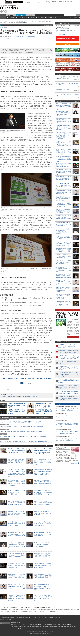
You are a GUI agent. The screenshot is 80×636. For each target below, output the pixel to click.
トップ (3, 16)
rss (6, 11)
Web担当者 (48, 1)
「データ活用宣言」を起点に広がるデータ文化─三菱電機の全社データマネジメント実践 (43, 411)
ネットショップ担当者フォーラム (18, 626)
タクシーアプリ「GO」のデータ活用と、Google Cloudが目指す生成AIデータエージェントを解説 (43, 502)
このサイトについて (4, 617)
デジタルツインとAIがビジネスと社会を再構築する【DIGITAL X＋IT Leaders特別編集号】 (24, 436)
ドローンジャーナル (71, 626)
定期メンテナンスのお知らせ (63, 89)
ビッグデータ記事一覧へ (46, 25)
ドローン (54, 2)
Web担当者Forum (37, 624)
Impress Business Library (62, 30)
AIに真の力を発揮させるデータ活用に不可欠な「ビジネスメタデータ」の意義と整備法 (16, 492)
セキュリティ (41, 17)
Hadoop (10, 396)
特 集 (30, 15)
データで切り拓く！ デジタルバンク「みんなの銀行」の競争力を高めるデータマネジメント (16, 523)
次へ (29, 384)
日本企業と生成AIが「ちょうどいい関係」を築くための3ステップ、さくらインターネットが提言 (16, 586)
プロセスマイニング (22, 17)
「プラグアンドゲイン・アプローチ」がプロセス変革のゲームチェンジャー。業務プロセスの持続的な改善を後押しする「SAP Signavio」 (16, 473)
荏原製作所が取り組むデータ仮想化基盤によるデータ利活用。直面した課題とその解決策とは (43, 576)
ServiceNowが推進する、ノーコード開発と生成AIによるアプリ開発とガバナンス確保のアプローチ (16, 534)
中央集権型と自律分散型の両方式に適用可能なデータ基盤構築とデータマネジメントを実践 (43, 555)
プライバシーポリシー (43, 617)
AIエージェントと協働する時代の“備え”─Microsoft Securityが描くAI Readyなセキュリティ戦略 (16, 450)
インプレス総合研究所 (47, 624)
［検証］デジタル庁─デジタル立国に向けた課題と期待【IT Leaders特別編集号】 (21, 431)
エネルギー (48, 2)
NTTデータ (21, 396)
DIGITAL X (63, 626)
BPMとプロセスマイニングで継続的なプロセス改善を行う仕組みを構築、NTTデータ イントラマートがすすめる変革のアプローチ (63, 144)
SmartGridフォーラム (66, 624)
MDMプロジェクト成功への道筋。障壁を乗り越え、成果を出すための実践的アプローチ (43, 523)
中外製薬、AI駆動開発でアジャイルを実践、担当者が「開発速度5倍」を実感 (16, 411)
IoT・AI (64, 1)
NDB (4, 396)
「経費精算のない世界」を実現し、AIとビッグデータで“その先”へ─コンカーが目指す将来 (42, 405)
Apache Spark (28, 396)
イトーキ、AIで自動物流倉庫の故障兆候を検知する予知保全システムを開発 (16, 405)
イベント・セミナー (61, 2)
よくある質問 (8, 619)
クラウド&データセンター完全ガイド (19, 624)
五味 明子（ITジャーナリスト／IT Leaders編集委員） (23, 36)
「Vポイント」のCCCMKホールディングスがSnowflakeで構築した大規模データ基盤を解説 (16, 555)
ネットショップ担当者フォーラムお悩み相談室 (37, 626)
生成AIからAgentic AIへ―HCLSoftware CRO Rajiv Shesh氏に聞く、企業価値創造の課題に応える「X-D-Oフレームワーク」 (63, 112)
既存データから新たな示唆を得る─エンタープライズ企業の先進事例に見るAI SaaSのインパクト (16, 502)
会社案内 (34, 617)
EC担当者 (54, 1)
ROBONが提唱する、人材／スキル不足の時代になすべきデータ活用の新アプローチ (43, 534)
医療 (7, 396)
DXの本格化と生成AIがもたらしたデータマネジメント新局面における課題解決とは (16, 565)
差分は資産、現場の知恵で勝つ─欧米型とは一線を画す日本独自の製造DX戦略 (43, 513)
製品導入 (38, 2)
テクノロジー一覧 (14, 21)
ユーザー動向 (11, 17)
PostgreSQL (15, 396)
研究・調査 (70, 1)
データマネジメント (51, 17)
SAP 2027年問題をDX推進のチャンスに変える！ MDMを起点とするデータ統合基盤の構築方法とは (43, 482)
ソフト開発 (59, 1)
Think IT (30, 624)
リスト (7, 38)
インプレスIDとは (61, 34)
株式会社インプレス (15, 622)
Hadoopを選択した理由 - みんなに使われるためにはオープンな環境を (26, 378)
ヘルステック (35, 396)
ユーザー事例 (30, 21)
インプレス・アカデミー (16, 628)
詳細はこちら (74, 463)
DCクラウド (28, 2)
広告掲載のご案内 (27, 617)
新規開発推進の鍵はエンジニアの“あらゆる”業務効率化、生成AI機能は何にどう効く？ (16, 513)
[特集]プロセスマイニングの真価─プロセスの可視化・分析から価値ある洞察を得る (67, 315)
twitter (1, 11)
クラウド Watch (56, 624)
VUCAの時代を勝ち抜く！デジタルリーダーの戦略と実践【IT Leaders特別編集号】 (22, 426)
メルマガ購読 (19, 617)
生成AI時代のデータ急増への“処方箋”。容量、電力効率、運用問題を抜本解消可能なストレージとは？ (43, 492)
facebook (3, 11)
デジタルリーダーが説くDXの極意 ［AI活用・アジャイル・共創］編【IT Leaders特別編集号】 (25, 441)
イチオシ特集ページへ (73, 336)
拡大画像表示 (4, 210)
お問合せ (2, 619)
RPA (34, 17)
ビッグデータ (22, 21)
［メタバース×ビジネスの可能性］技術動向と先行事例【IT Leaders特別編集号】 (21, 422)
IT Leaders (9, 7)
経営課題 (10, 15)
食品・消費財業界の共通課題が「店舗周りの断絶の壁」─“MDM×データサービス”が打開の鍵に (16, 461)
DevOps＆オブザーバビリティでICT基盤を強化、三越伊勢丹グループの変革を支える (43, 544)
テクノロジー (20, 15)
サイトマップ (65, 617)
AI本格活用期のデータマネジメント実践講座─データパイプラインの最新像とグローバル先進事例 (16, 576)
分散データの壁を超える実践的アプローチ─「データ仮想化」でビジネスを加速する (43, 565)
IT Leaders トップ (4, 21)
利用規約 (12, 617)
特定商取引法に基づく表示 (55, 617)
